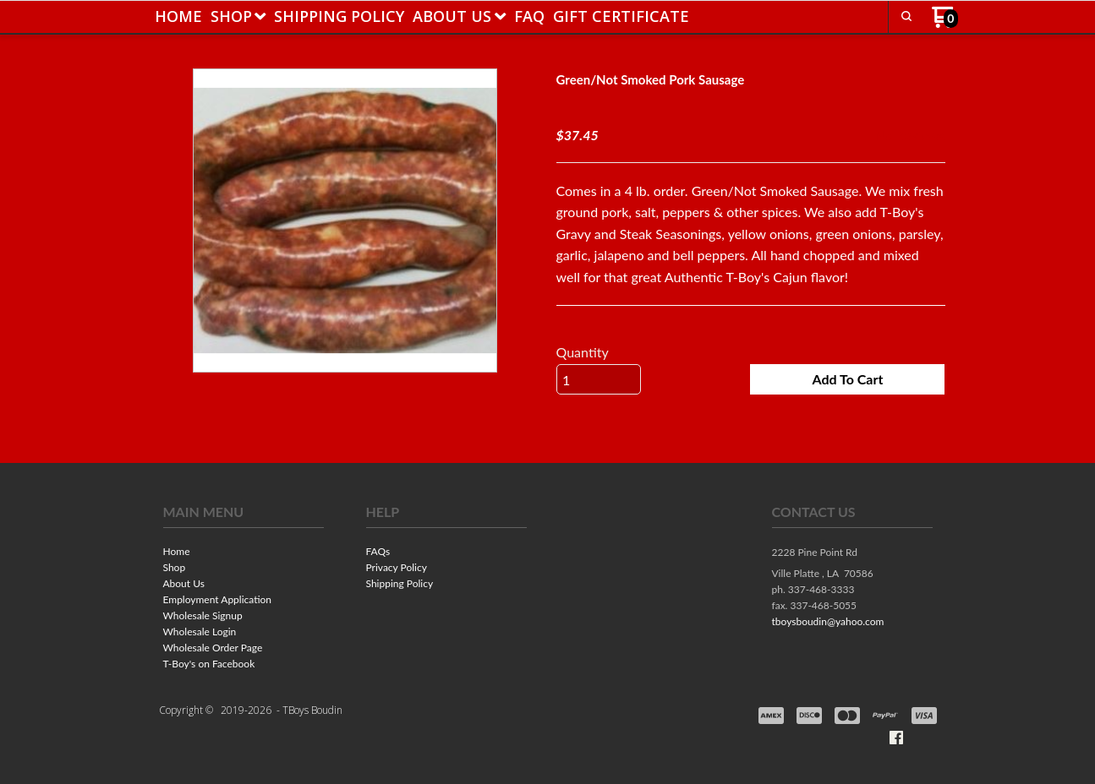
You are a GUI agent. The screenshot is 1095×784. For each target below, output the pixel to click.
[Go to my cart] (945, 23)
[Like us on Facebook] (896, 737)
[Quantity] (598, 379)
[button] (906, 16)
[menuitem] (178, 16)
